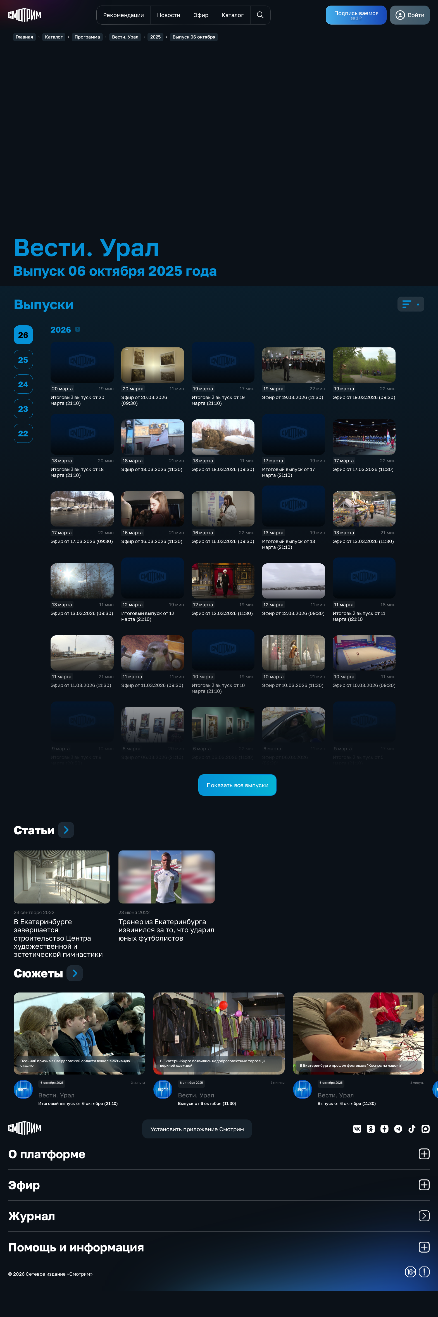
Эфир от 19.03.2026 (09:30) (364, 399)
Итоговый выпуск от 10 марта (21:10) (218, 689)
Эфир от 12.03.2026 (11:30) (222, 614)
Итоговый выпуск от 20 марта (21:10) (77, 401)
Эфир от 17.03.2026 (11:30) (363, 471)
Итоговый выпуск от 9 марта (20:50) (76, 761)
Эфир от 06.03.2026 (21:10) (152, 758)
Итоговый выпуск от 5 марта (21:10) (358, 761)
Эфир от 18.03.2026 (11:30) (151, 471)
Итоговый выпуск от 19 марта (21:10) (218, 401)
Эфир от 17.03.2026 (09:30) (82, 542)
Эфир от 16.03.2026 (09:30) (223, 542)
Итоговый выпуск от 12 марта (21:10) (147, 617)
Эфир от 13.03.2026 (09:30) (82, 614)
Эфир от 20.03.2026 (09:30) (144, 401)
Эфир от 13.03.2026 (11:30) (363, 542)
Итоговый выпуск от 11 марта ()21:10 (359, 617)
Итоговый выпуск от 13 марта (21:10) (288, 545)
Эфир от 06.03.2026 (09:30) (285, 761)
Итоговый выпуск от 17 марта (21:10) (288, 473)
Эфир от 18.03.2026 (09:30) (223, 471)
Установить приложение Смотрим (197, 1155)
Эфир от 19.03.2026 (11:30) (292, 399)
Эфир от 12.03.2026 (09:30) (293, 614)
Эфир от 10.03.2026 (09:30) (364, 686)
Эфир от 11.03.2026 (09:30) (152, 686)
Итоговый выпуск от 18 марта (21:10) (77, 473)
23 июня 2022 (134, 930)
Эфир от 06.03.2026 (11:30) (223, 758)
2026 (77, 330)
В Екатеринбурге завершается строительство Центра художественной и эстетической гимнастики (58, 955)
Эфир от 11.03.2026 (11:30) (81, 686)
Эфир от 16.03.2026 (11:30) (151, 542)
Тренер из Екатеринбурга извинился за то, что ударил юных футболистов (166, 947)
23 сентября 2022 (34, 930)
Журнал (219, 1242)
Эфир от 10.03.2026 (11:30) (292, 686)
